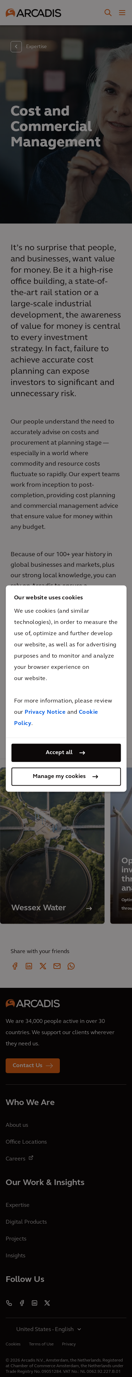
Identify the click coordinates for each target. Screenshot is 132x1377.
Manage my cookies (59, 776)
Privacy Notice (45, 712)
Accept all (59, 753)
